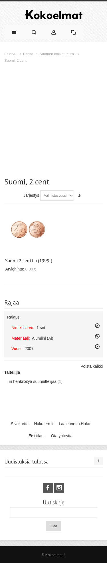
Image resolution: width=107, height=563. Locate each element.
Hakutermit (43, 423)
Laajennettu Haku (74, 423)
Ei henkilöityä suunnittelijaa (32, 381)
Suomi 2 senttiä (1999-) (28, 260)
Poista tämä (97, 325)
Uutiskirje (53, 502)
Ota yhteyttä (61, 435)
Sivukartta (20, 423)
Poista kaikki (91, 366)
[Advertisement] (53, 120)
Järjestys (31, 195)
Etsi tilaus (37, 435)
